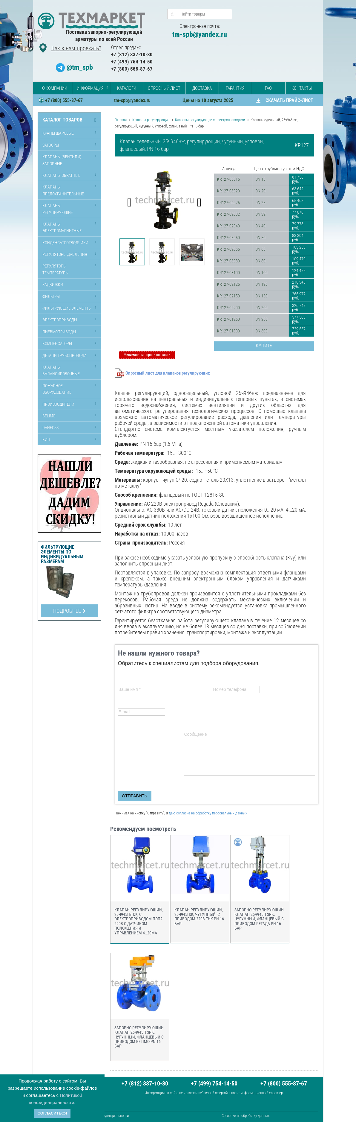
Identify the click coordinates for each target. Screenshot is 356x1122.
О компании (54, 88)
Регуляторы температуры (55, 269)
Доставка (202, 88)
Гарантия (235, 88)
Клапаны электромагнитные (62, 227)
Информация (90, 88)
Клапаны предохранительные (63, 190)
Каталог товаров (62, 120)
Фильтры (51, 296)
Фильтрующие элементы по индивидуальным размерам (62, 554)
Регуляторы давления (64, 254)
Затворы (50, 145)
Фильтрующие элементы (66, 308)
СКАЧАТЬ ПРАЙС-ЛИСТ (289, 100)
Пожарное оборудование (56, 389)
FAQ (268, 88)
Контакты (301, 88)
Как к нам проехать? (76, 48)
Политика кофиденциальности (105, 1115)
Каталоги (126, 88)
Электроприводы (59, 319)
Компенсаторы (57, 343)
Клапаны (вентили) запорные (61, 160)
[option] (164, 199)
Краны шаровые (58, 133)
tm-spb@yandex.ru (199, 34)
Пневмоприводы (59, 331)
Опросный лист (164, 88)
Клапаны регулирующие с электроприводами (210, 120)
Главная (121, 120)
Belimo (48, 415)
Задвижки (52, 284)
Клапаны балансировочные (61, 370)
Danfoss (50, 427)
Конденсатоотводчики (65, 242)
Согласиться (52, 1113)
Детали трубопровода (64, 355)
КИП (46, 439)
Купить (264, 346)
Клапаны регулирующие (57, 209)
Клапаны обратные (61, 175)
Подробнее (69, 611)
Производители (58, 404)
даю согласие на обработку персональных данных (208, 813)
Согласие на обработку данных (246, 1115)
